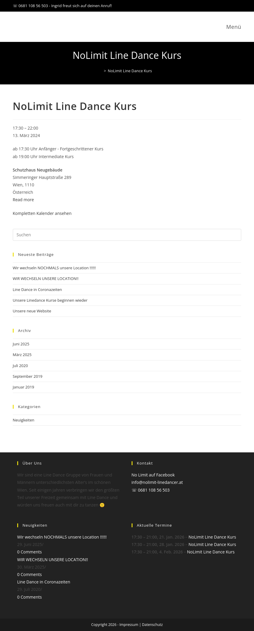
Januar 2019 (23, 387)
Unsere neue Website (32, 311)
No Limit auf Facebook (153, 475)
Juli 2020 (20, 365)
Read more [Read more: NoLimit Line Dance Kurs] (23, 199)
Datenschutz (152, 624)
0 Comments (29, 552)
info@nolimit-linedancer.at (157, 482)
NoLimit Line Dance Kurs (130, 70)
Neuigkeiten (23, 420)
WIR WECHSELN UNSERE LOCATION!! (45, 278)
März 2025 (22, 354)
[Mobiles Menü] (232, 26)
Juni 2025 (21, 344)
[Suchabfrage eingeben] (127, 235)
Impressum (128, 624)
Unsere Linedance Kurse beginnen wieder (50, 300)
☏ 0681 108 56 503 (151, 490)
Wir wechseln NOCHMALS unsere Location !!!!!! (54, 267)
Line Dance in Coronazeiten (37, 289)
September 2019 (27, 376)
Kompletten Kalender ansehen (42, 213)
